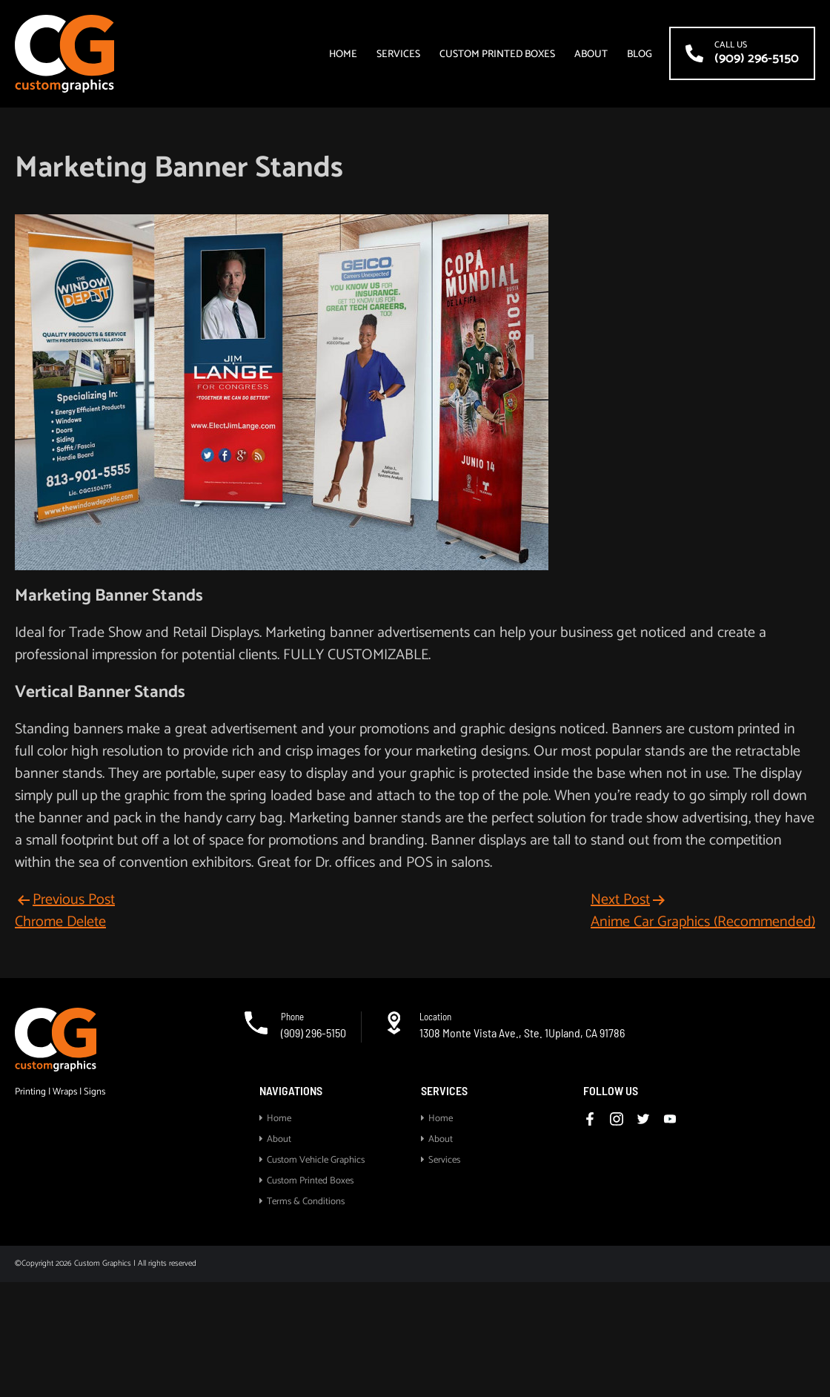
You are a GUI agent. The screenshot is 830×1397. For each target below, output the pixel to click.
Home (343, 55)
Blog (639, 55)
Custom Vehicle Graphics (316, 1160)
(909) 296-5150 (313, 1033)
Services (398, 55)
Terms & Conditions (306, 1201)
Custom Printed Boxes (497, 55)
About (591, 55)
